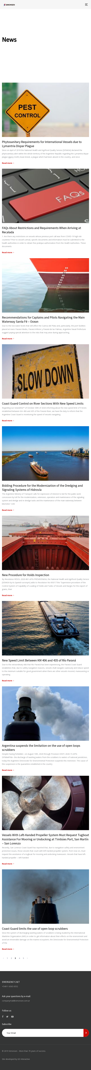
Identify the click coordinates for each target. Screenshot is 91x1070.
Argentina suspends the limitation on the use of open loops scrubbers (41, 748)
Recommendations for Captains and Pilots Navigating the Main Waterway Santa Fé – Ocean (43, 319)
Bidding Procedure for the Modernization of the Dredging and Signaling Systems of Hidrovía (42, 487)
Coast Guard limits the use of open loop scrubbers (35, 929)
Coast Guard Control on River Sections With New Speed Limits (42, 403)
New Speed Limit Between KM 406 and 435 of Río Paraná (39, 660)
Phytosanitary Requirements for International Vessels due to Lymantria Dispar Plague (42, 144)
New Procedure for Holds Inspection (25, 575)
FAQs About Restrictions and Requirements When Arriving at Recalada (41, 230)
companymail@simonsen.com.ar (16, 1000)
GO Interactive (24, 1059)
